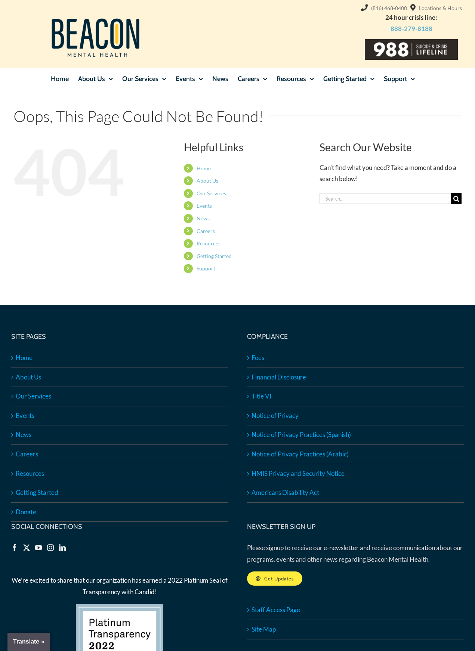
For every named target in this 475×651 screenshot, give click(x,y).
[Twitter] (26, 547)
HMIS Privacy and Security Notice (298, 473)
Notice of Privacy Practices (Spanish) (301, 434)
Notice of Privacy (275, 415)
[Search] (456, 198)
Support (206, 268)
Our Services (211, 193)
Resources (208, 243)
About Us (207, 180)
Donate (26, 512)
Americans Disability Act (285, 492)
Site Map (264, 629)
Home (204, 168)
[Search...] (385, 198)
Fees (258, 358)
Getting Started (214, 256)
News (203, 218)
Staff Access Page (276, 610)
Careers (206, 231)
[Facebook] (14, 547)
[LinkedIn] (62, 547)
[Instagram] (50, 547)
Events (204, 205)
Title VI (261, 396)
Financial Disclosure (279, 377)
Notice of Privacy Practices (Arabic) (300, 454)
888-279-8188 (411, 28)
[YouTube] (38, 547)
